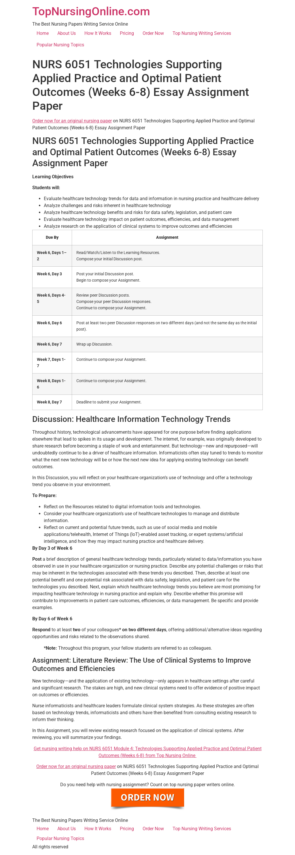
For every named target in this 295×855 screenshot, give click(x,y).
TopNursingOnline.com (91, 11)
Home (43, 33)
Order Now (153, 33)
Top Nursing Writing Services (202, 33)
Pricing (127, 33)
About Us (66, 33)
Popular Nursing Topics (60, 45)
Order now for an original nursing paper (72, 121)
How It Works (97, 33)
